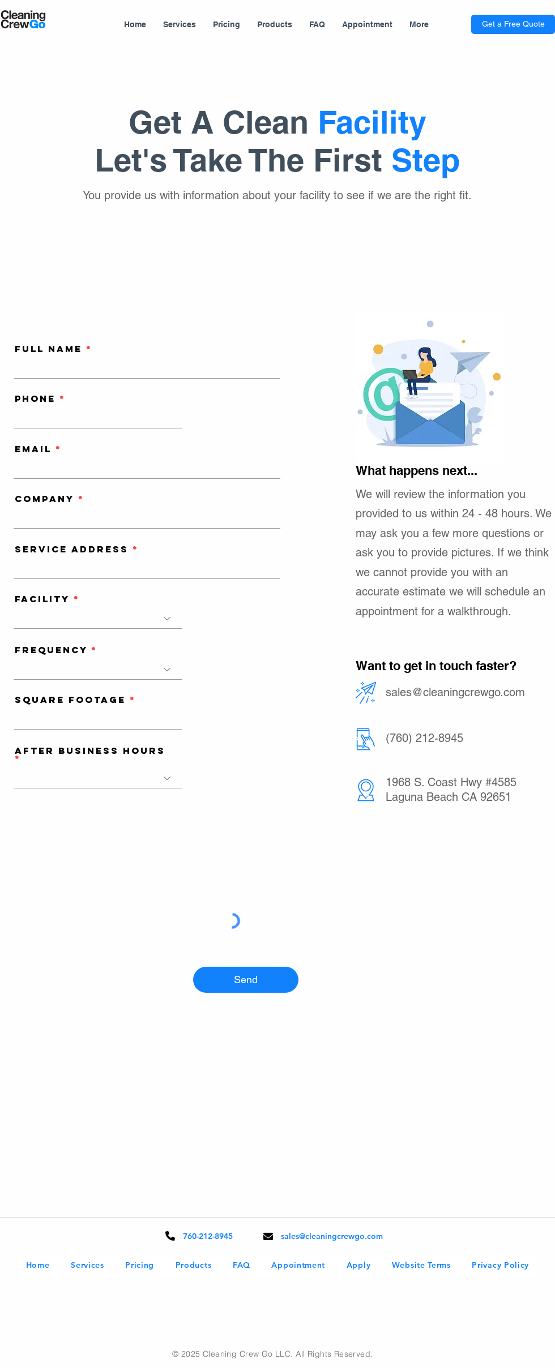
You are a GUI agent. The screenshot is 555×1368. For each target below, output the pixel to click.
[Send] (245, 980)
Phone (35, 398)
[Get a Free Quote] (513, 24)
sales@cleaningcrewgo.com (455, 692)
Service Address (72, 549)
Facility (42, 599)
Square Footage (70, 700)
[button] (179, 24)
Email (33, 449)
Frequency (51, 650)
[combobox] (147, 568)
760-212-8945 (208, 1236)
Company (44, 499)
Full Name (48, 349)
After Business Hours (90, 751)
